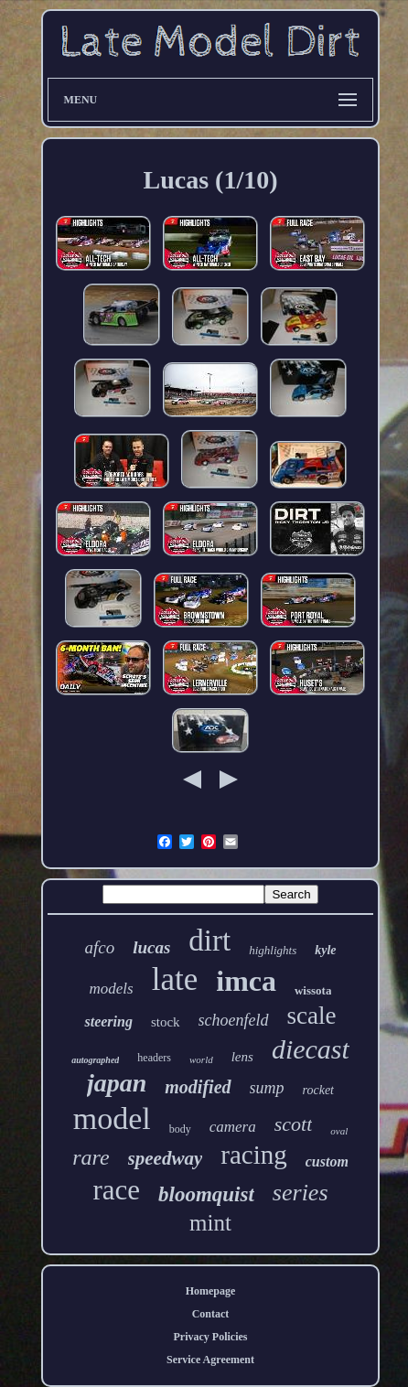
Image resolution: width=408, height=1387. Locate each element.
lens (242, 1056)
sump (267, 1088)
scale (312, 1015)
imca (246, 980)
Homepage (211, 1291)
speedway (165, 1158)
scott (293, 1124)
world (201, 1059)
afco (99, 947)
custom (327, 1161)
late (175, 979)
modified (198, 1087)
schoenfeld (234, 1020)
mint (210, 1222)
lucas (151, 947)
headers (154, 1057)
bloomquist (206, 1194)
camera (232, 1126)
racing (253, 1154)
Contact (211, 1313)
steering (108, 1021)
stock (165, 1022)
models (112, 988)
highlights (272, 950)
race (116, 1190)
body (180, 1129)
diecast (310, 1049)
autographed (95, 1060)
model (112, 1118)
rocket (318, 1090)
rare (90, 1157)
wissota (313, 990)
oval (339, 1130)
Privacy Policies (211, 1336)
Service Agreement (210, 1359)
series (300, 1192)
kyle (325, 950)
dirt (209, 940)
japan (116, 1083)
